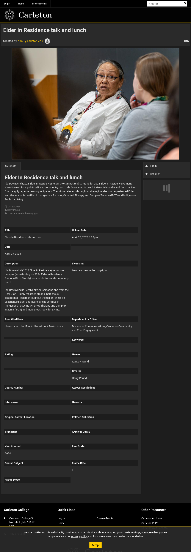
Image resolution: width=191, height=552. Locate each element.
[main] (95, 261)
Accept (96, 545)
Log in (7, 3)
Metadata (10, 166)
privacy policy (79, 536)
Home (21, 3)
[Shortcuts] (186, 40)
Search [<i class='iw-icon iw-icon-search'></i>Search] (185, 3)
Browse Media (39, 3)
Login (151, 166)
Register (152, 174)
